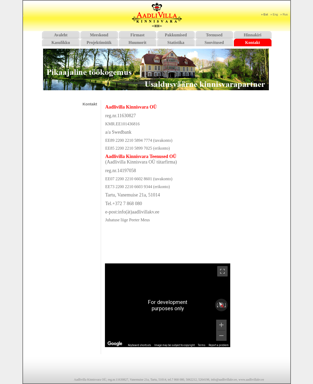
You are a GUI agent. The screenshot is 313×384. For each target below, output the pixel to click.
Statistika (175, 42)
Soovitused (214, 42)
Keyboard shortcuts (139, 345)
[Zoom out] (221, 335)
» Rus (284, 14)
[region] (167, 305)
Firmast (137, 35)
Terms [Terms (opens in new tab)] (201, 345)
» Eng (274, 14)
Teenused (214, 35)
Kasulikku (60, 42)
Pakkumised (176, 35)
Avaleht (60, 35)
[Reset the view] (221, 305)
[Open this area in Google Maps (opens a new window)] (114, 343)
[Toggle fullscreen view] (222, 271)
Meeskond (99, 35)
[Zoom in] (221, 325)
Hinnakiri (253, 35)
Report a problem (219, 345)
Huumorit (137, 42)
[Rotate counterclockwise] (217, 305)
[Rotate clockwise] (226, 305)
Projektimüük (99, 42)
